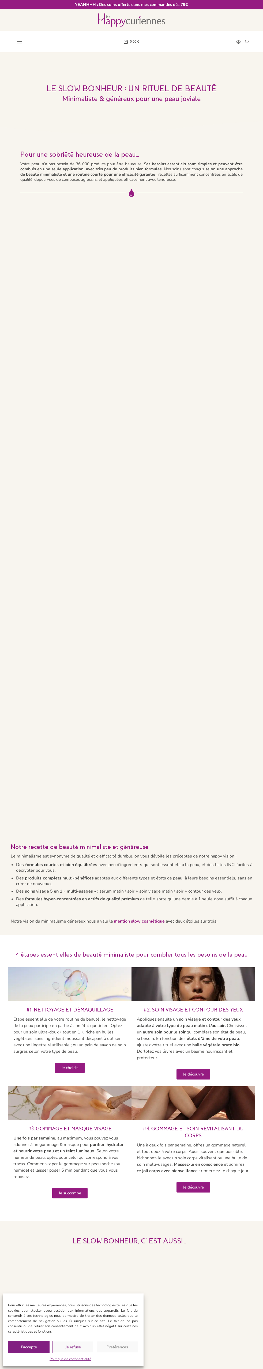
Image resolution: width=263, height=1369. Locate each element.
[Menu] (19, 41)
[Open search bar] (247, 41)
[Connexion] (238, 42)
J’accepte (29, 1347)
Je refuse (73, 1347)
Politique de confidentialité (70, 1359)
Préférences (117, 1347)
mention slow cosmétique (139, 921)
